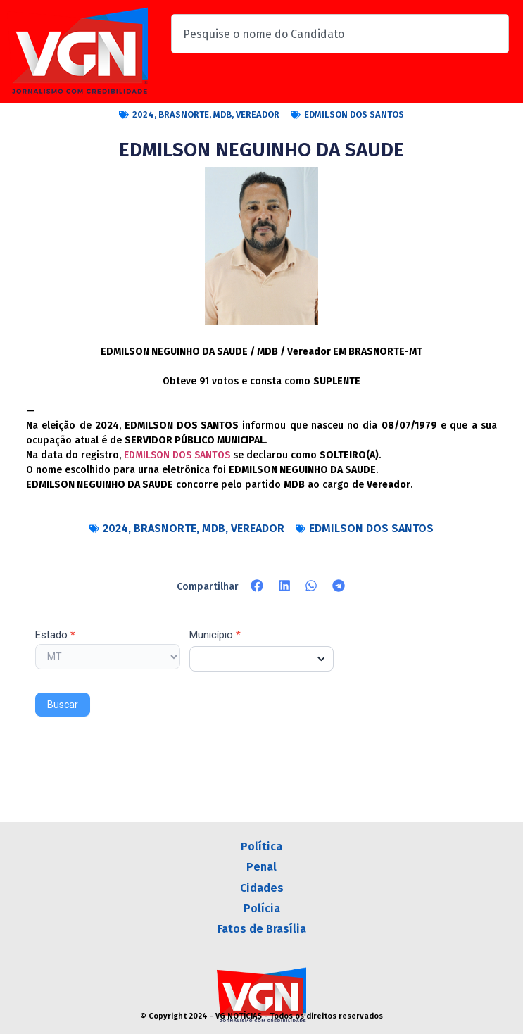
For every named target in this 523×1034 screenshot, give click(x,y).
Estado (55, 635)
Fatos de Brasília (262, 928)
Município (215, 635)
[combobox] (340, 33)
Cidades (262, 888)
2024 (143, 114)
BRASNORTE (183, 114)
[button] (257, 586)
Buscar (62, 704)
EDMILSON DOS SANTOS (354, 114)
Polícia (262, 908)
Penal (261, 867)
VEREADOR (257, 114)
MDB (222, 114)
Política (261, 846)
